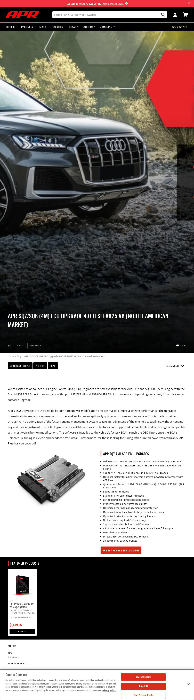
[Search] (109, 14)
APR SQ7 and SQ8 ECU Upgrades (121, 550)
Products (28, 27)
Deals (43, 27)
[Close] (188, 684)
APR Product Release (20, 365)
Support (89, 27)
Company (107, 27)
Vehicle (11, 27)
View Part (22, 631)
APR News (40, 365)
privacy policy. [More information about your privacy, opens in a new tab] (109, 690)
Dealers (59, 27)
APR (10, 653)
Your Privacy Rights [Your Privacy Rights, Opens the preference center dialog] (143, 695)
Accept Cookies (143, 677)
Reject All (143, 686)
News (73, 27)
